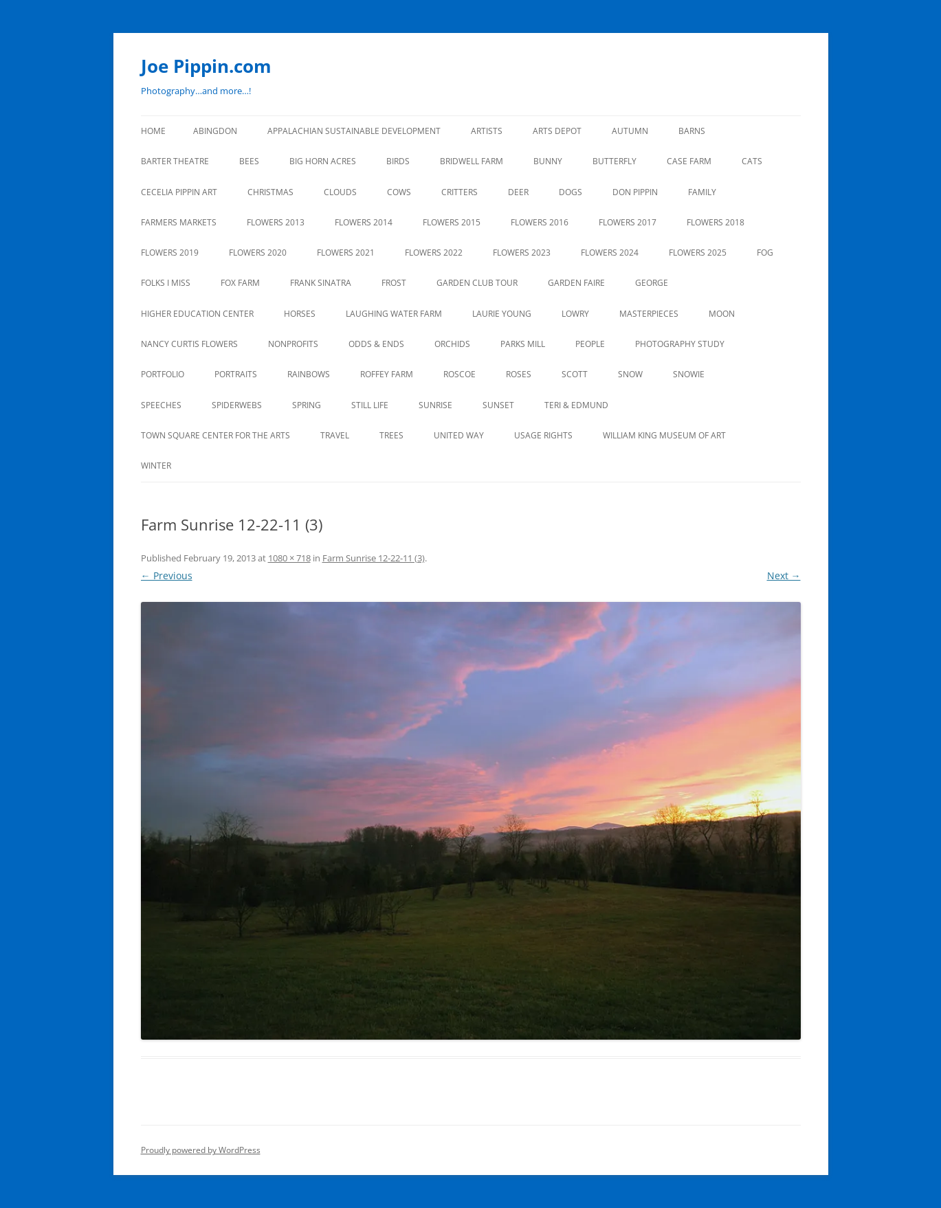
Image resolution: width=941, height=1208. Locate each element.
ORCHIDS (452, 344)
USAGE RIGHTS (543, 435)
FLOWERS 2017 (627, 222)
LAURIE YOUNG (501, 314)
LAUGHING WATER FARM (394, 314)
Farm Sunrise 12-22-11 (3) (373, 558)
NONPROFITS (293, 344)
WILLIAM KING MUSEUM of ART (664, 435)
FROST (393, 283)
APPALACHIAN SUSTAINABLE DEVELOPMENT (354, 131)
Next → (784, 575)
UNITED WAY (459, 435)
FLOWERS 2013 (276, 222)
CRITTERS (459, 192)
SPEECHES (161, 405)
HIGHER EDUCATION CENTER (197, 314)
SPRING (306, 405)
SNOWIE (689, 374)
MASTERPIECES (648, 314)
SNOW (630, 374)
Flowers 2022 (434, 252)
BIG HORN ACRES (322, 161)
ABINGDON (215, 131)
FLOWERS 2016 (539, 222)
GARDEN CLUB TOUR (477, 283)
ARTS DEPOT (557, 131)
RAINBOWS (308, 374)
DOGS (570, 192)
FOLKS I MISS (165, 283)
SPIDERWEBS (237, 405)
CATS (752, 161)
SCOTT (575, 374)
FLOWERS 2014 (363, 222)
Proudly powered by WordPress (201, 1150)
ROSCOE (459, 374)
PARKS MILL (522, 344)
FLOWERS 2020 (258, 252)
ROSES (518, 374)
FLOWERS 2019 (170, 252)
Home (153, 131)
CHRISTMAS (270, 192)
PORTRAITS (235, 374)
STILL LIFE (369, 405)
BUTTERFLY (614, 161)
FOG (765, 252)
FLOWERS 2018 (715, 222)
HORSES (299, 314)
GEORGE (651, 283)
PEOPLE (590, 344)
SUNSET (498, 405)
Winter (156, 465)
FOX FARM (240, 283)
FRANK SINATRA (320, 283)
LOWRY (575, 314)
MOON (722, 314)
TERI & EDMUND (576, 405)
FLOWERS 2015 (451, 222)
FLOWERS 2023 (522, 252)
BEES (249, 161)
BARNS (691, 131)
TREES (391, 435)
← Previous (166, 575)
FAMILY (702, 192)
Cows (399, 192)
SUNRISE (435, 405)
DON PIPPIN (635, 192)
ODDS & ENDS (376, 344)
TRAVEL (334, 435)
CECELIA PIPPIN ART (179, 192)
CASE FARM (689, 161)
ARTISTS (486, 131)
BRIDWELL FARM (471, 161)
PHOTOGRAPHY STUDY (679, 344)
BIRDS (398, 161)
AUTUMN (630, 131)
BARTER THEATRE (175, 161)
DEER (518, 192)
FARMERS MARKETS (179, 222)
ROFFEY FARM (386, 374)
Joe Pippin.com (206, 66)
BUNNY (547, 161)
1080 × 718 (289, 558)
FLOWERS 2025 (698, 252)
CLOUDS (340, 192)
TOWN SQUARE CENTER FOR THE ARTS (215, 435)
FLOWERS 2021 (346, 252)
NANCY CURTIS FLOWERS (189, 344)
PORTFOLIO (162, 374)
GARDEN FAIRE (576, 283)
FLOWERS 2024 (610, 252)
